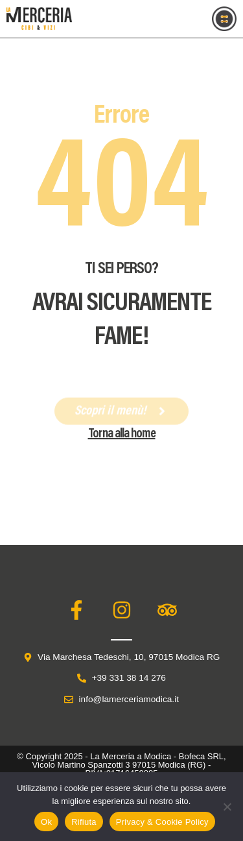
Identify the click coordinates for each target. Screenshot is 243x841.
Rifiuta (84, 822)
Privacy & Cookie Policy (162, 822)
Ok (46, 822)
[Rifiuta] (226, 806)
